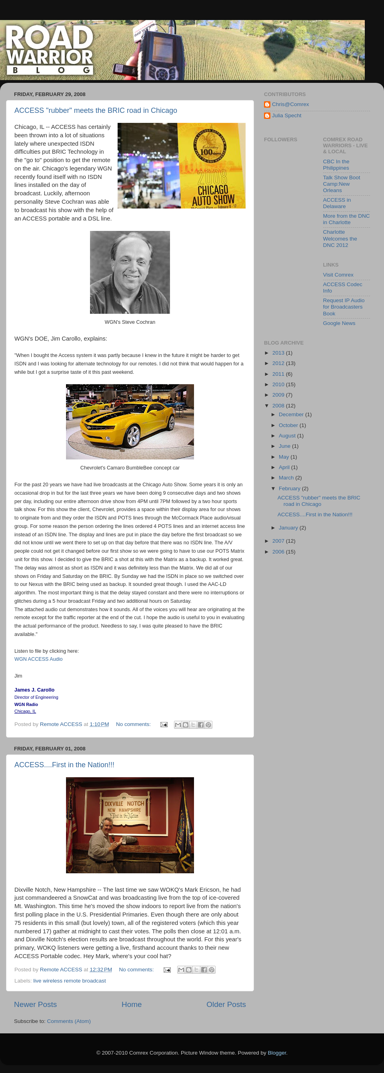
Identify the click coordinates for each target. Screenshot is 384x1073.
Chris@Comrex (290, 104)
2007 (279, 541)
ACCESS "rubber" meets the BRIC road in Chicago (95, 110)
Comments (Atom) (69, 1021)
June (285, 446)
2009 (279, 395)
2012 (279, 363)
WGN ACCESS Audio (38, 659)
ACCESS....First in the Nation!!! (64, 765)
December (292, 414)
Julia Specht (287, 115)
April (285, 467)
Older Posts (226, 1004)
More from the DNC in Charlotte (346, 219)
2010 (279, 384)
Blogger (277, 1053)
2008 (279, 406)
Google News (339, 323)
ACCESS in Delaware (337, 203)
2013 (279, 353)
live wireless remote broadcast (69, 981)
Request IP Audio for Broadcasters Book (344, 306)
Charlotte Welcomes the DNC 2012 (340, 238)
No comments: (134, 724)
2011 (279, 374)
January (289, 528)
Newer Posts (35, 1004)
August (288, 436)
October (289, 425)
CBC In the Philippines (336, 164)
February (290, 488)
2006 (279, 552)
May (284, 457)
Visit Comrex (338, 275)
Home (132, 1004)
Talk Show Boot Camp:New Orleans (341, 183)
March (287, 478)
